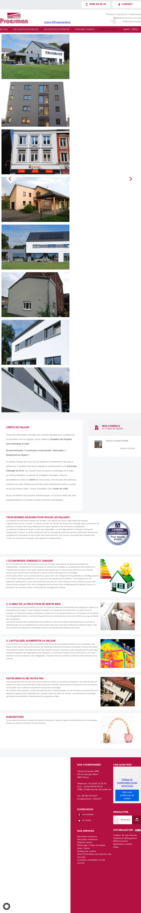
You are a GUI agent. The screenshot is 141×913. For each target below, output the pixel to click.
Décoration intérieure (26, 29)
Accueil (4, 29)
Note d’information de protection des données (94, 855)
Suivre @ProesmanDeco (57, 22)
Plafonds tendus (84, 29)
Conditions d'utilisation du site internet (91, 861)
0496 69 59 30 (97, 4)
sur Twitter (86, 820)
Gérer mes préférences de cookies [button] (127, 795)
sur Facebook (88, 814)
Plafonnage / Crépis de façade (91, 845)
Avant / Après (130, 29)
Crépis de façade (109, 29)
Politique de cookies (86, 851)
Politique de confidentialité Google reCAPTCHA (127, 782)
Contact (127, 4)
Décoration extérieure (57, 29)
